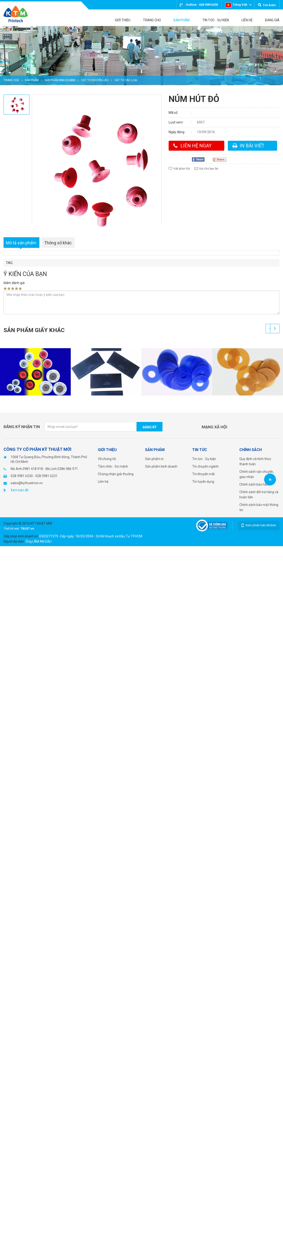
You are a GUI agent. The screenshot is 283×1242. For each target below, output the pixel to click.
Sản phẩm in (154, 459)
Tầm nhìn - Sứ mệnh (113, 466)
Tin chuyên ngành (205, 466)
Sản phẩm (32, 80)
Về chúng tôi (107, 459)
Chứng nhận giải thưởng (115, 474)
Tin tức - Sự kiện (204, 459)
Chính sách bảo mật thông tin (258, 507)
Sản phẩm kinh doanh (59, 80)
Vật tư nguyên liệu (95, 80)
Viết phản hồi (181, 168)
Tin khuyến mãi (203, 474)
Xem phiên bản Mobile (261, 525)
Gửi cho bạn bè (208, 168)
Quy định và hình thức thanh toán (255, 461)
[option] (141, 55)
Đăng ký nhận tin (22, 426)
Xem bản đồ (20, 490)
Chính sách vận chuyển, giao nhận (256, 474)
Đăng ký (149, 427)
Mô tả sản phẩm (21, 242)
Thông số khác (58, 242)
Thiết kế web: (12, 528)
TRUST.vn (27, 528)
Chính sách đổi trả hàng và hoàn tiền (258, 494)
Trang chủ (11, 80)
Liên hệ (103, 481)
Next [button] (274, 328)
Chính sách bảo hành (254, 484)
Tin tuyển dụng (203, 481)
